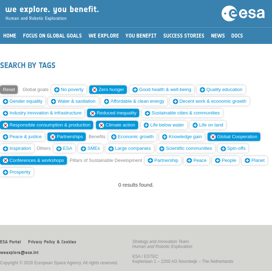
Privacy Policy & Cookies (52, 242)
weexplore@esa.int (19, 252)
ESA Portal (10, 242)
